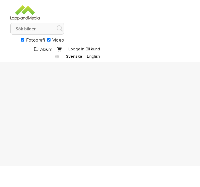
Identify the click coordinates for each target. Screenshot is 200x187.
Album (46, 49)
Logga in (76, 49)
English (93, 56)
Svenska (74, 56)
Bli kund (92, 49)
